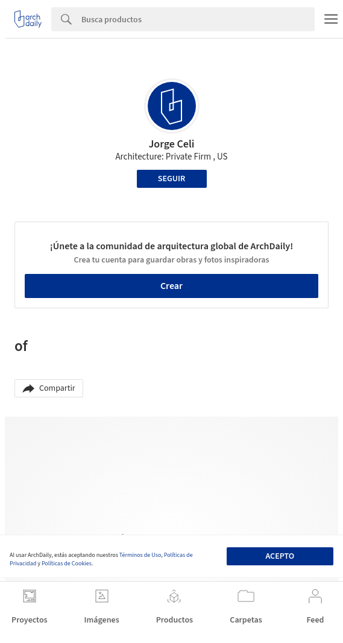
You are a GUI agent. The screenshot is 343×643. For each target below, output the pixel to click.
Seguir (171, 179)
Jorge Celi (171, 144)
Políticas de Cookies (67, 563)
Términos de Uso (140, 555)
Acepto (279, 556)
